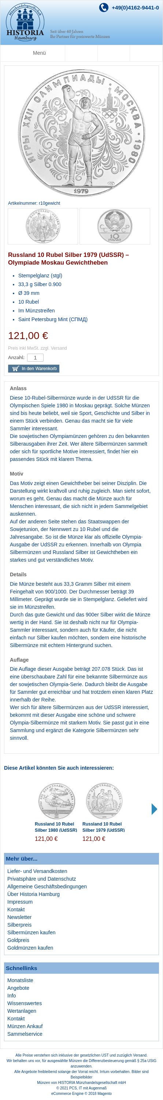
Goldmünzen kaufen (30, 948)
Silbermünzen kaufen (31, 932)
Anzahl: (16, 357)
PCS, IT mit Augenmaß (88, 1088)
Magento (104, 1094)
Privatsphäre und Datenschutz (41, 879)
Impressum (20, 902)
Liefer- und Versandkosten (37, 871)
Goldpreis (18, 940)
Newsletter (19, 917)
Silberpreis (19, 925)
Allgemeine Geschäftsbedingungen (47, 886)
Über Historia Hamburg (33, 894)
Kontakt (16, 909)
